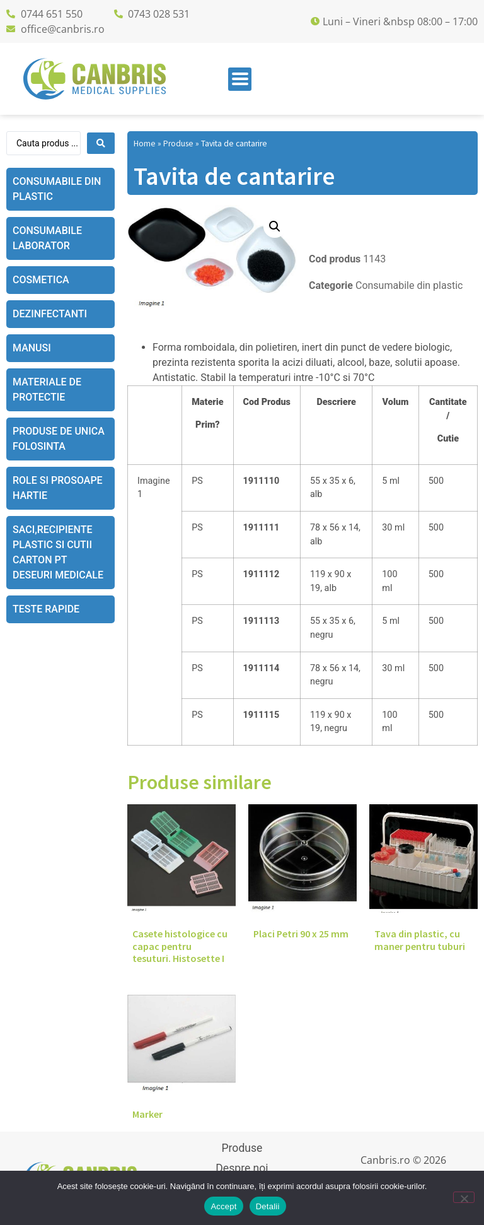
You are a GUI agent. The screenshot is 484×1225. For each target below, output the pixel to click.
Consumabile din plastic (57, 188)
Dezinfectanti (50, 314)
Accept (223, 1206)
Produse (178, 143)
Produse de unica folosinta (59, 438)
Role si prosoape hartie (58, 487)
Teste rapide (46, 609)
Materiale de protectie (47, 389)
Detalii (268, 1206)
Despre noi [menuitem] (242, 1168)
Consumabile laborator (47, 238)
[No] (464, 1197)
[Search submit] (101, 143)
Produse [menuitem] (241, 1148)
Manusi (32, 348)
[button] (274, 226)
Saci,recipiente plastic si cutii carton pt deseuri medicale (58, 552)
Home (145, 143)
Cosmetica (41, 280)
